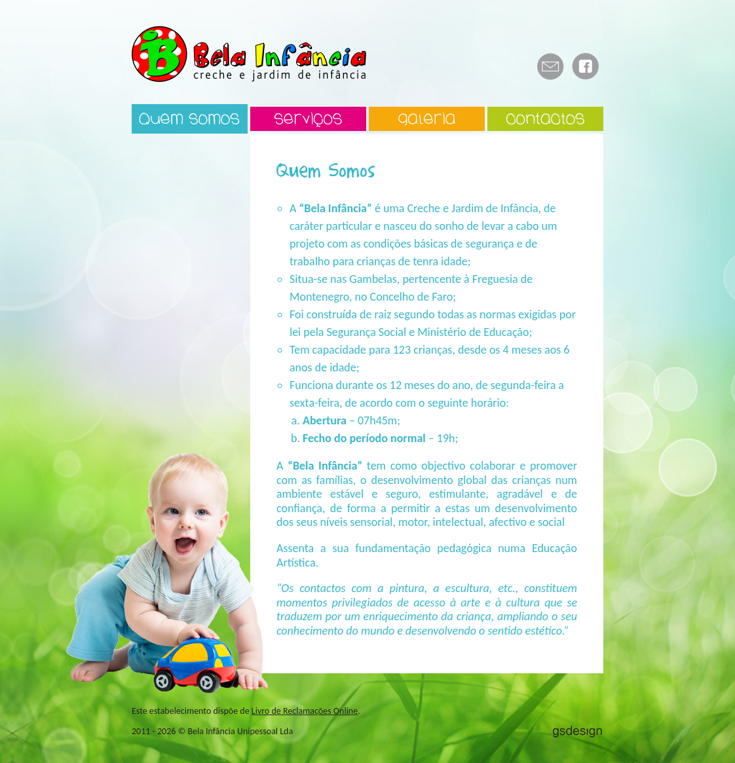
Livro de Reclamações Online (305, 710)
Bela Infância (249, 54)
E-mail (550, 66)
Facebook (585, 66)
